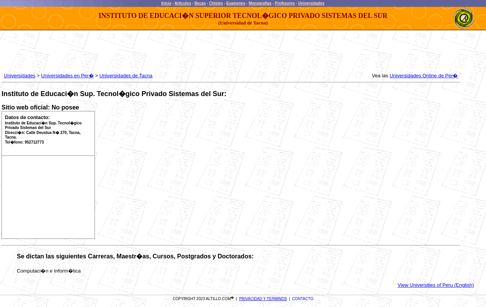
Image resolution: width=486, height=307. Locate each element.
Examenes (236, 3)
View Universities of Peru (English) (436, 285)
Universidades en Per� (67, 75)
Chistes (216, 3)
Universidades (311, 3)
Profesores (285, 3)
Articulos (183, 3)
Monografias (260, 3)
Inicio (166, 3)
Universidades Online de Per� (424, 75)
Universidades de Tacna (126, 75)
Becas (199, 3)
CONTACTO (302, 299)
